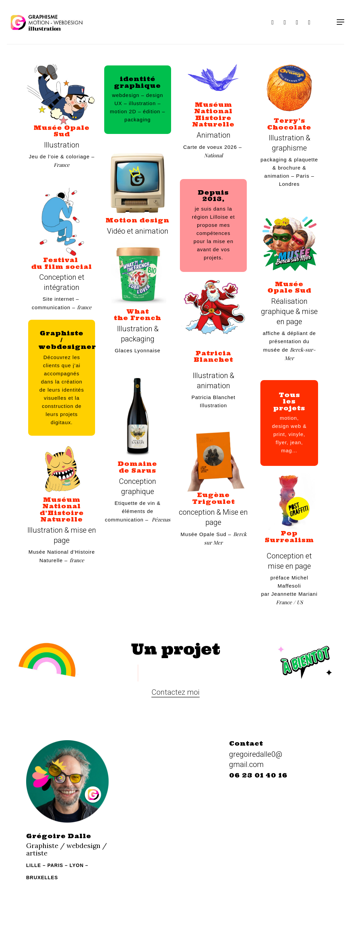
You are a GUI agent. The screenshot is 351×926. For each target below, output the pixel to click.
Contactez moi (175, 692)
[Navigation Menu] (340, 22)
